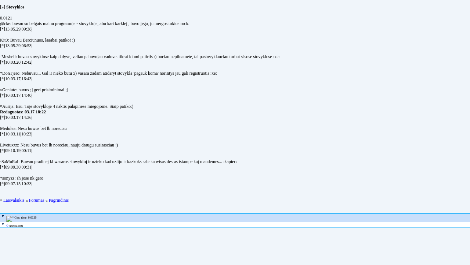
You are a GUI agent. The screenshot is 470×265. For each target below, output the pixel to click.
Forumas (36, 200)
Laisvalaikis (14, 200)
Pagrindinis (59, 200)
